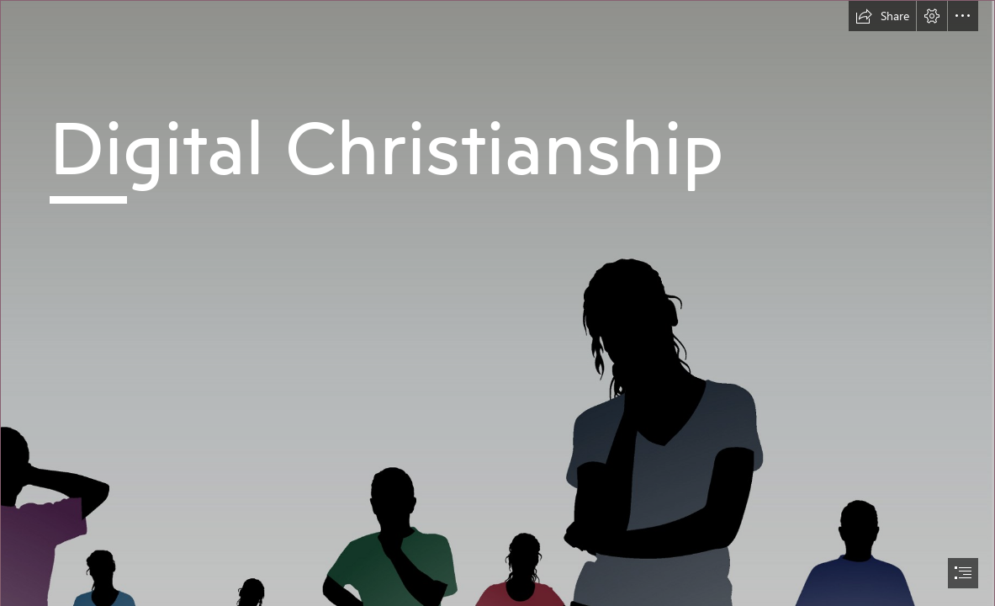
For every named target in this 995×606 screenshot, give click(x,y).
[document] (497, 303)
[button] (882, 16)
